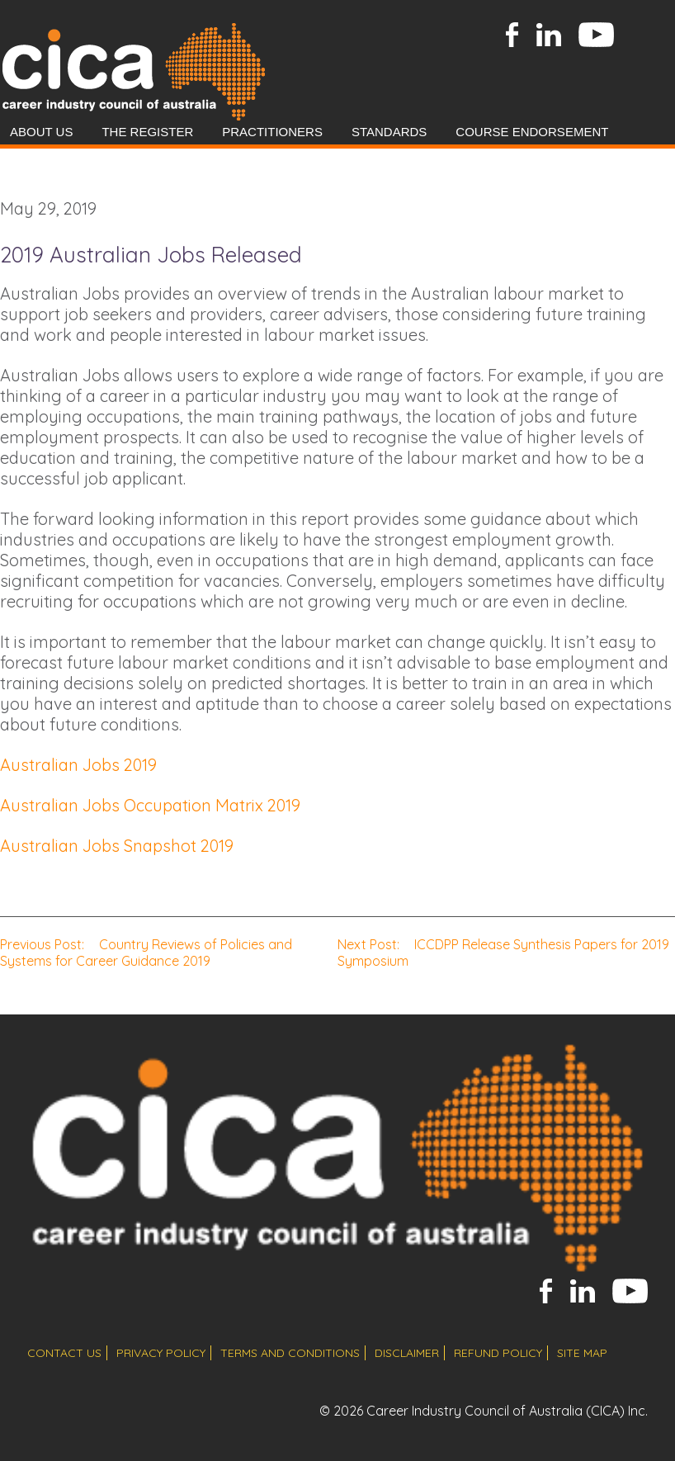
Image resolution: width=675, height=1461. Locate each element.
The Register (147, 132)
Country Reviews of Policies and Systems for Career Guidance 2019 (146, 952)
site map (582, 1352)
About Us (41, 132)
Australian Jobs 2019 (78, 764)
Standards (389, 132)
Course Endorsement (532, 132)
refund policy (498, 1352)
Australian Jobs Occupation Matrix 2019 (150, 805)
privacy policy (160, 1352)
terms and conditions (290, 1352)
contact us (64, 1352)
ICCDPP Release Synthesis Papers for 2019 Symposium (503, 952)
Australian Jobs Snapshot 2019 (117, 845)
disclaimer (407, 1352)
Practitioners (272, 132)
